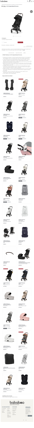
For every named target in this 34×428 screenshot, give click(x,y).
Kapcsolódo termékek (19, 52)
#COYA (6, 4)
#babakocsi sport (15, 4)
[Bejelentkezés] (31, 1)
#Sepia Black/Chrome (10, 4)
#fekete (21, 4)
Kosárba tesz (20, 42)
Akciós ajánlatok (3, 412)
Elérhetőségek (14, 408)
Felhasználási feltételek (14, 410)
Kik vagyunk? (9, 412)
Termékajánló (4, 408)
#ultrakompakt (18, 4)
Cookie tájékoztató (14, 414)
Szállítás (24, 52)
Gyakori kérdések (8, 410)
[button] (13, 36)
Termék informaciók (11, 52)
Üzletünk (8, 408)
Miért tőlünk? (9, 413)
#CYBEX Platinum (4, 4)
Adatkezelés (14, 412)
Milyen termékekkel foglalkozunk (9, 416)
